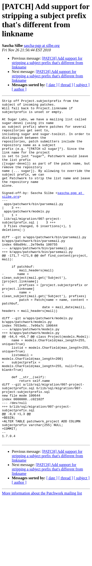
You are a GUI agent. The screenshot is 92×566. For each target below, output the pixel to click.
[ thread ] (65, 85)
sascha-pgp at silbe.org (42, 45)
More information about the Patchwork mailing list (42, 562)
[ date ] (51, 85)
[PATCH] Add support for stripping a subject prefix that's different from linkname (47, 62)
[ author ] (19, 89)
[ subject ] (82, 85)
